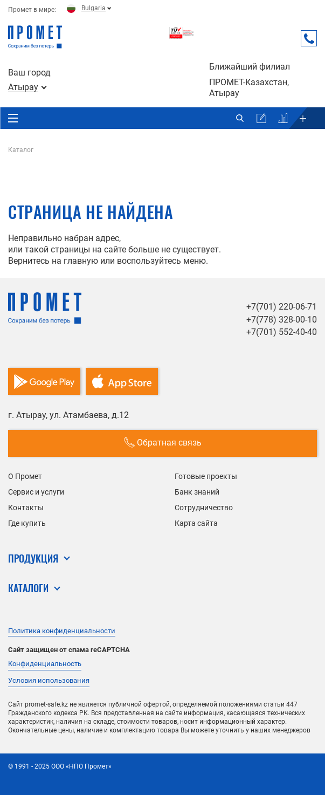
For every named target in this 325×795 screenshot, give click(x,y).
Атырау (23, 87)
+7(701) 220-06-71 (281, 306)
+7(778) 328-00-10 (281, 319)
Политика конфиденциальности (61, 631)
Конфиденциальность (44, 664)
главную (81, 261)
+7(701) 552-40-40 (281, 332)
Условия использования (48, 680)
